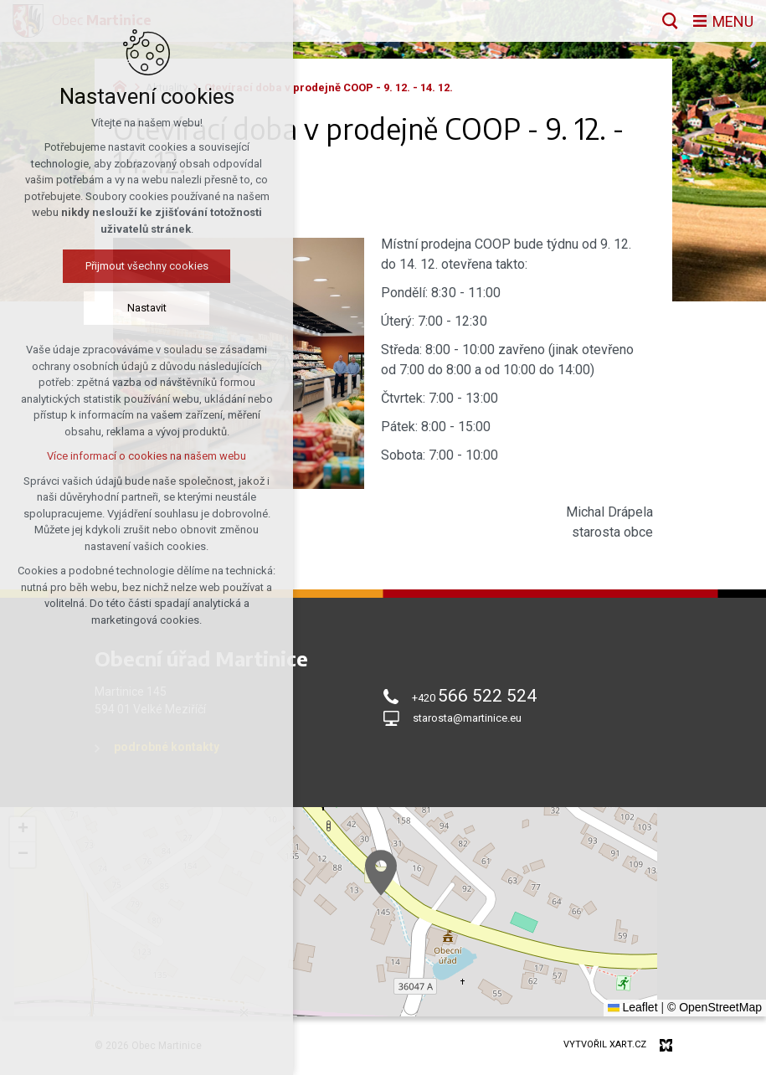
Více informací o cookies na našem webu (146, 456)
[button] (381, 873)
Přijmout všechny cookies (146, 266)
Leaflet (633, 1007)
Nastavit (147, 307)
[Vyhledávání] (670, 21)
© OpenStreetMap (714, 1007)
